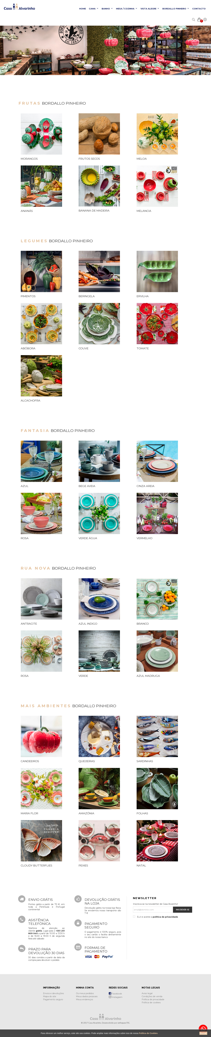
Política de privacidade (153, 999)
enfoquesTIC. (124, 1023)
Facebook (115, 993)
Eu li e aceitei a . (157, 917)
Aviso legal (147, 993)
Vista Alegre (150, 8)
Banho (107, 8)
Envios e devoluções (53, 993)
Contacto (199, 8)
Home (82, 8)
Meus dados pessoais (86, 996)
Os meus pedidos (85, 993)
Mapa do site (49, 996)
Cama (94, 8)
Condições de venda (152, 996)
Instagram (115, 997)
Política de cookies (151, 1002)
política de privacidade (165, 917)
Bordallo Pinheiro (175, 8)
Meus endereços (84, 999)
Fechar (203, 1033)
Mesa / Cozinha (126, 8)
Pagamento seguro (53, 999)
